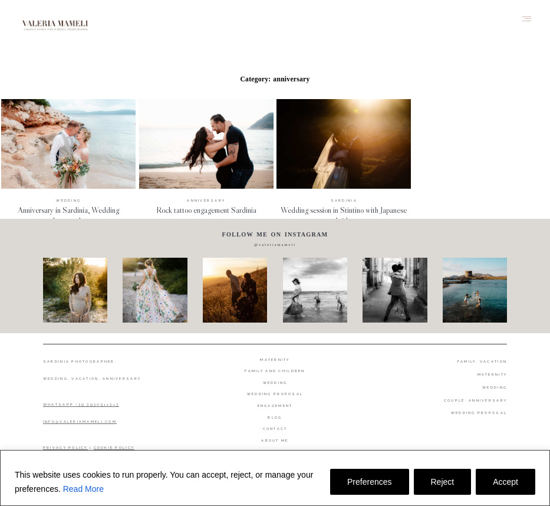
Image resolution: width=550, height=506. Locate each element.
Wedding (275, 383)
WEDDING (494, 387)
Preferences (369, 482)
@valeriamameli (275, 244)
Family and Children (275, 371)
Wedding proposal (275, 394)
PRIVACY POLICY (65, 447)
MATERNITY (492, 374)
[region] (275, 478)
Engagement (275, 406)
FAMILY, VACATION (482, 361)
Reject (443, 482)
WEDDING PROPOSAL (479, 413)
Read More (83, 489)
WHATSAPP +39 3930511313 (81, 404)
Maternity (274, 360)
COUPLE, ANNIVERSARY (475, 400)
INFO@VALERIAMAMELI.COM (80, 421)
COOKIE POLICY (114, 447)
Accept (505, 482)
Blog (275, 417)
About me (274, 440)
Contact (275, 429)
